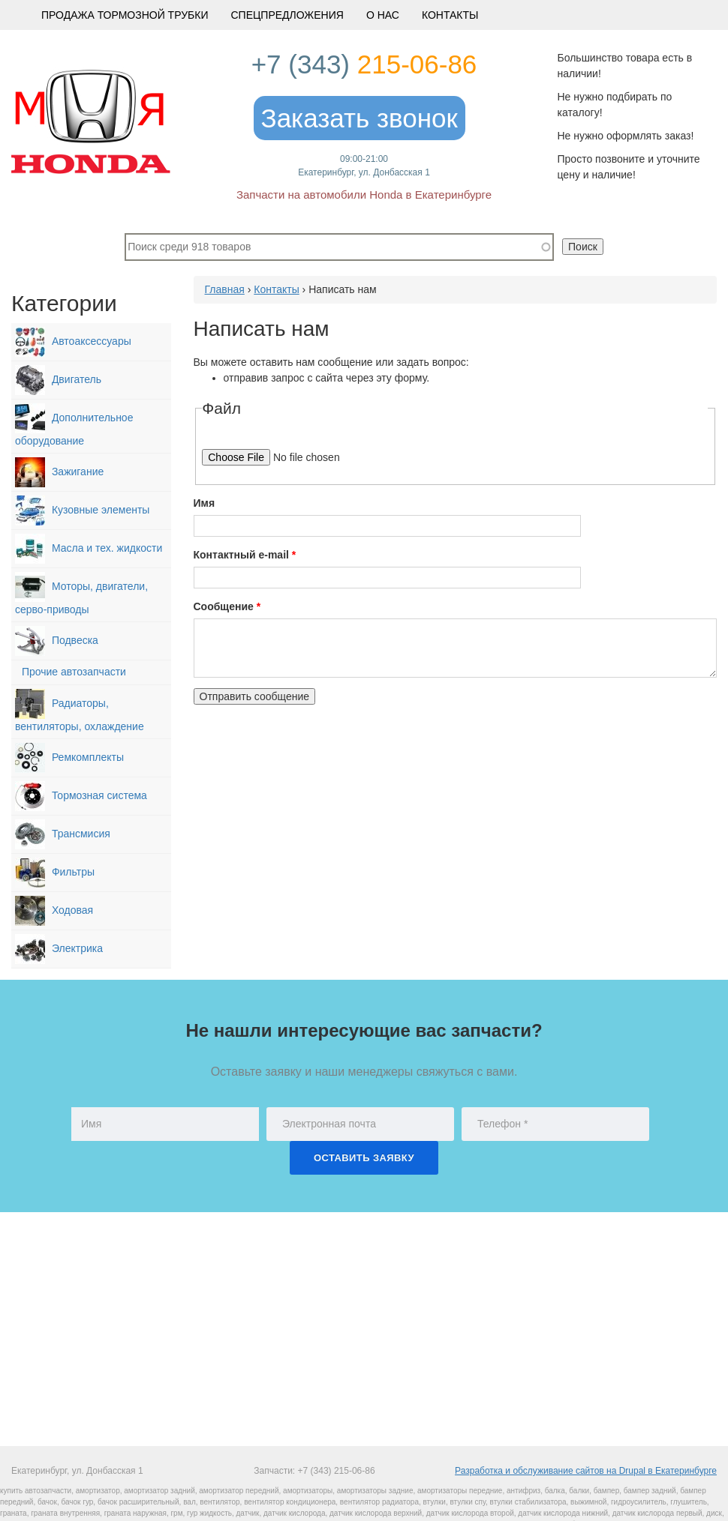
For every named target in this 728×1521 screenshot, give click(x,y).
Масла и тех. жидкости (88, 549)
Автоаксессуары (73, 342)
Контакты (450, 15)
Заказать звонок (359, 118)
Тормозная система (81, 796)
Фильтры (55, 873)
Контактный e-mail (245, 555)
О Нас (382, 15)
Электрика (59, 949)
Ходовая (54, 911)
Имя (204, 503)
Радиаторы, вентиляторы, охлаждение (79, 710)
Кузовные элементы (82, 510)
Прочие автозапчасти (70, 673)
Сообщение (227, 606)
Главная (225, 289)
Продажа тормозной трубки (124, 15)
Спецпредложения (286, 15)
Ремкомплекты (69, 758)
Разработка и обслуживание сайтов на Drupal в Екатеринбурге (586, 1471)
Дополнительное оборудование (74, 425)
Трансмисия (62, 834)
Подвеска (56, 641)
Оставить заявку (364, 1157)
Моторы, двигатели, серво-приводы (81, 593)
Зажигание (59, 472)
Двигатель (58, 380)
